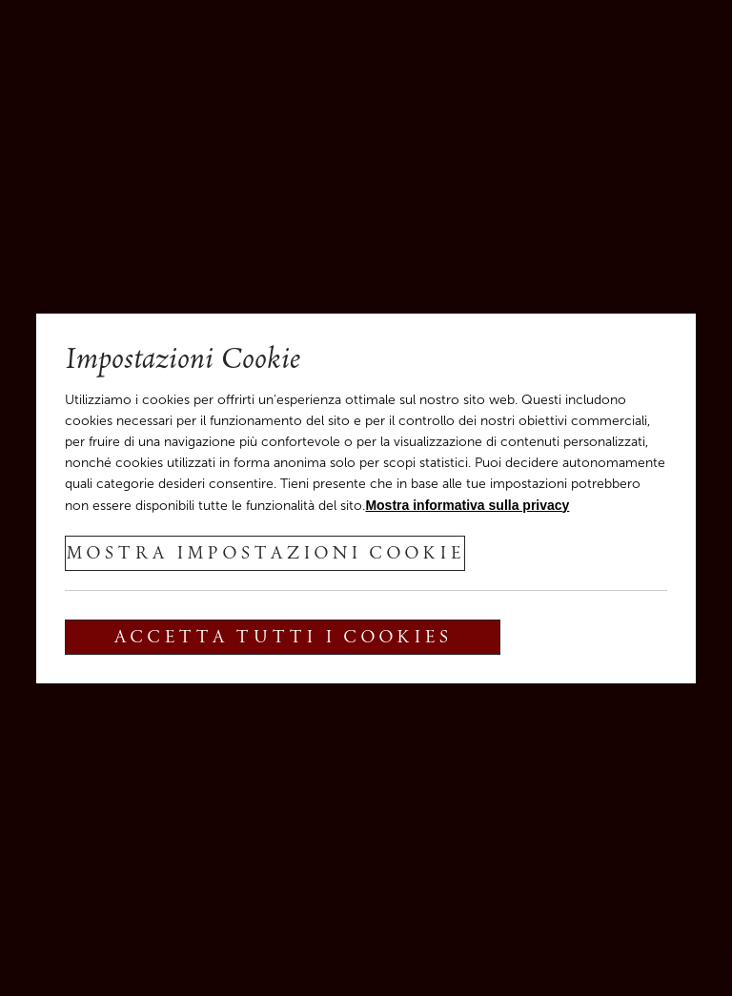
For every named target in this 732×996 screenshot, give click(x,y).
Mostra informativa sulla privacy (467, 505)
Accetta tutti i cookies (282, 638)
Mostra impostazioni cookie (265, 554)
